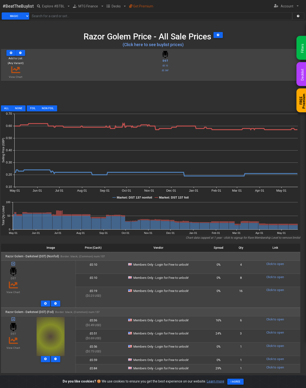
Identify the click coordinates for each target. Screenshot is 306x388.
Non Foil (48, 108)
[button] (53, 6)
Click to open (275, 264)
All (6, 108)
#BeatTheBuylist (18, 6)
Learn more (215, 381)
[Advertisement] (150, 94)
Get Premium (141, 6)
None (18, 108)
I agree (235, 381)
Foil (33, 108)
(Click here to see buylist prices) (153, 44)
